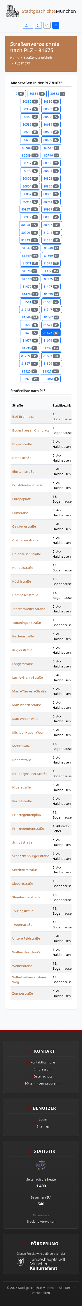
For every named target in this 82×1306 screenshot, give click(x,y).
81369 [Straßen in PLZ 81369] (51, 255)
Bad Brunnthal (23, 416)
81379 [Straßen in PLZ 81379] (30, 279)
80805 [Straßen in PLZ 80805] (50, 186)
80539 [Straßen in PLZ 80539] (30, 124)
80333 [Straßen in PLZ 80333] (57, 93)
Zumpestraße (22, 993)
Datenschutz (41, 1076)
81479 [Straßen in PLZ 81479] (30, 294)
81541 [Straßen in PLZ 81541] (30, 302)
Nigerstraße (21, 787)
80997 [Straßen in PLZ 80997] (51, 225)
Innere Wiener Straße (28, 609)
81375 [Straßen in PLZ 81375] (29, 271)
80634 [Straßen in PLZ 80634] (50, 124)
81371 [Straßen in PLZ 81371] (30, 263)
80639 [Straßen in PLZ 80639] (50, 140)
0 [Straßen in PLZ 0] (20, 93)
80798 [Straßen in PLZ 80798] (50, 163)
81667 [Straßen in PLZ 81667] (51, 317)
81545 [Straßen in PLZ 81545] (29, 309)
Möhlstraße (21, 746)
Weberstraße (22, 965)
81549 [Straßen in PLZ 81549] (30, 317)
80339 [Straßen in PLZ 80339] (50, 109)
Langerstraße (22, 664)
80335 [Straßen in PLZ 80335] (30, 101)
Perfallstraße (22, 801)
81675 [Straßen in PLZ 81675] (50, 333)
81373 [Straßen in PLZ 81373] (50, 263)
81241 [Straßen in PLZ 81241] (51, 232)
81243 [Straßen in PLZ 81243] (29, 240)
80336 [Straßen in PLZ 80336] (50, 101)
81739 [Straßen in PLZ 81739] (29, 356)
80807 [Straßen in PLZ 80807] (30, 194)
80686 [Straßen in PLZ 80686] (30, 148)
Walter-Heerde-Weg (27, 952)
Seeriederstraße (24, 869)
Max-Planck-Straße (26, 705)
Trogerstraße (22, 924)
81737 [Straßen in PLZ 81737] (51, 348)
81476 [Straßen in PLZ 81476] (30, 286)
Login (41, 1119)
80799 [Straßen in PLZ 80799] (30, 171)
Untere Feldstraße (26, 938)
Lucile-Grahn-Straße (27, 677)
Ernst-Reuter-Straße (27, 485)
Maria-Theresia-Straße (29, 691)
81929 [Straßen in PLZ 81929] (31, 379)
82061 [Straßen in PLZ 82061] (51, 379)
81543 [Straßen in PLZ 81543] (50, 302)
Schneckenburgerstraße (30, 856)
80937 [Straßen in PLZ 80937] (29, 209)
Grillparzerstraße (25, 540)
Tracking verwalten (41, 1221)
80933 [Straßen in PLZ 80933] (30, 202)
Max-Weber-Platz (25, 718)
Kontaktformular (41, 1062)
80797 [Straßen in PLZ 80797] (30, 163)
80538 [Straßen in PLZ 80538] (50, 117)
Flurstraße (20, 512)
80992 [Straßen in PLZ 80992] (30, 217)
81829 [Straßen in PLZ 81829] (51, 363)
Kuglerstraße (22, 650)
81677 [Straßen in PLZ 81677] (30, 340)
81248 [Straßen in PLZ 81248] (51, 248)
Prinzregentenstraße (28, 828)
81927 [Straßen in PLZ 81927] (51, 371)
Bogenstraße (22, 444)
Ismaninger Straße (26, 622)
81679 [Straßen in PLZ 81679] (50, 340)
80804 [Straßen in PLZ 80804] (30, 186)
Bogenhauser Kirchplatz (30, 430)
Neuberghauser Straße (29, 773)
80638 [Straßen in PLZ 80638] (30, 140)
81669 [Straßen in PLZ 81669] (30, 325)
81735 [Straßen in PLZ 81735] (29, 348)
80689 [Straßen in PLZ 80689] (30, 155)
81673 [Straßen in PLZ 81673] (30, 333)
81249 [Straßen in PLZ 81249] (30, 255)
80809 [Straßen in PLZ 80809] (50, 194)
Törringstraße (22, 911)
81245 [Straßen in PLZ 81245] (51, 240)
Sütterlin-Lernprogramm (41, 1083)
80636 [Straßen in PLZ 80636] (30, 132)
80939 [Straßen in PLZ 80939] (51, 209)
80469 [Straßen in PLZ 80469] (30, 117)
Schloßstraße (22, 842)
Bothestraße (21, 457)
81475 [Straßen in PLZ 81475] (51, 279)
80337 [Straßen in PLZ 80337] (30, 109)
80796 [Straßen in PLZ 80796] (51, 155)
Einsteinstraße (23, 471)
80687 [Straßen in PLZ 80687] (51, 148)
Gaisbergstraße (24, 526)
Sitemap (41, 1126)
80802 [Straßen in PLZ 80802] (30, 178)
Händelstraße (22, 567)
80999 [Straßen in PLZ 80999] (29, 232)
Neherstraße (22, 760)
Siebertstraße (22, 883)
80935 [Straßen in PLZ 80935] (50, 202)
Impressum (40, 1069)
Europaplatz (21, 499)
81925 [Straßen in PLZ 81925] (29, 371)
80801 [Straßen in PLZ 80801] (50, 171)
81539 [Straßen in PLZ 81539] (51, 294)
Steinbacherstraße (26, 897)
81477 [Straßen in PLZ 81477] (50, 286)
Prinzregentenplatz (27, 814)
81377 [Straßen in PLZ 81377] (51, 271)
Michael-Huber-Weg (27, 732)
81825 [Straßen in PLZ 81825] (51, 356)
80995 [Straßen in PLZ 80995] (29, 225)
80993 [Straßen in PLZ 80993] (50, 217)
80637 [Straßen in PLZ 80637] (50, 132)
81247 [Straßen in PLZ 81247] (30, 248)
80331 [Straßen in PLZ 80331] (37, 93)
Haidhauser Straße (26, 554)
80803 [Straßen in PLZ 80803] (50, 178)
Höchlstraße (21, 581)
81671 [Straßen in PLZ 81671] (50, 325)
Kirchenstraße (23, 636)
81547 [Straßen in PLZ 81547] (51, 309)
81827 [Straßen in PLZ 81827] (29, 363)
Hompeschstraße (25, 595)
